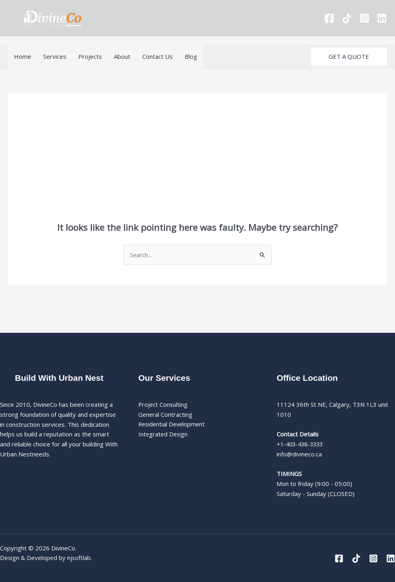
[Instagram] (364, 18)
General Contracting (165, 415)
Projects (90, 56)
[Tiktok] (347, 18)
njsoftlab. (79, 558)
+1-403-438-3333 (302, 444)
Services (54, 56)
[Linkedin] (382, 18)
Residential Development (173, 424)
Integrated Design (163, 434)
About (122, 56)
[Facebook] (329, 18)
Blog (191, 56)
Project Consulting (163, 405)
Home (22, 56)
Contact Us (157, 56)
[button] (349, 57)
